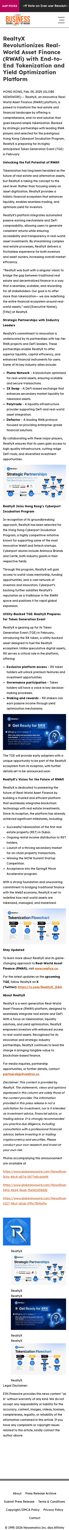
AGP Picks (9, 6)
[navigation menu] (60, 20)
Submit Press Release (19, 1501)
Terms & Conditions (51, 1501)
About (17, 1493)
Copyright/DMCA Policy (23, 1510)
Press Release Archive (40, 1493)
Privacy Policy (53, 1510)
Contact (34, 1518)
